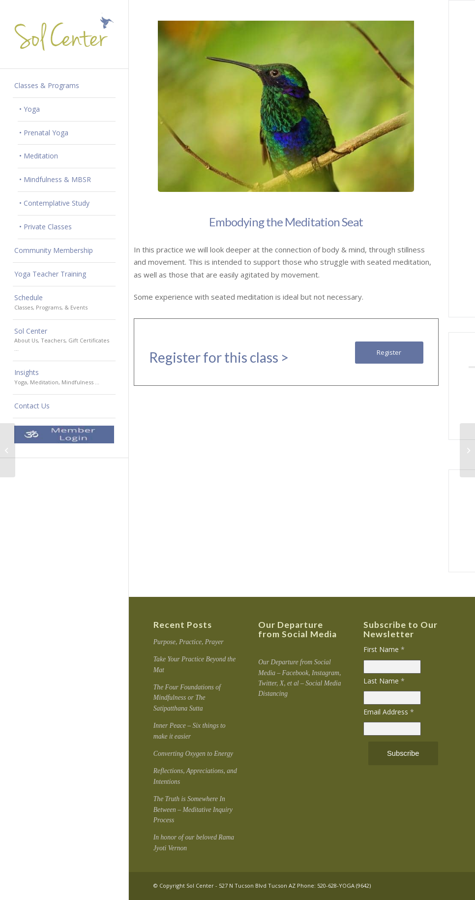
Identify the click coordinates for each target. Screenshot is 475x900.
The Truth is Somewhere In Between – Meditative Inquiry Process (193, 809)
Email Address (388, 711)
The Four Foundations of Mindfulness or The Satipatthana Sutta (187, 697)
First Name (384, 649)
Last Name (384, 680)
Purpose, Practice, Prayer (188, 642)
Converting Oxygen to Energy (193, 753)
